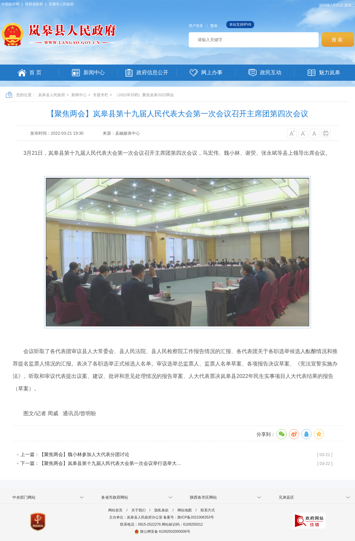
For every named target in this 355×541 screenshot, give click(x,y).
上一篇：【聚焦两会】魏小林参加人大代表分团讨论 (74, 454)
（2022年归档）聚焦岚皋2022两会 (144, 95)
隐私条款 (161, 510)
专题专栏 (100, 95)
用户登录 (196, 26)
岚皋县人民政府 (51, 95)
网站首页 (115, 510)
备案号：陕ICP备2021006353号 (188, 517)
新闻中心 (79, 95)
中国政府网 (10, 4)
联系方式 (208, 510)
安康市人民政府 (61, 4)
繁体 (213, 26)
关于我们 (138, 510)
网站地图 (185, 510)
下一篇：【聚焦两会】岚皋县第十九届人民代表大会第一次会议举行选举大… (100, 463)
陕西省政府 (34, 4)
